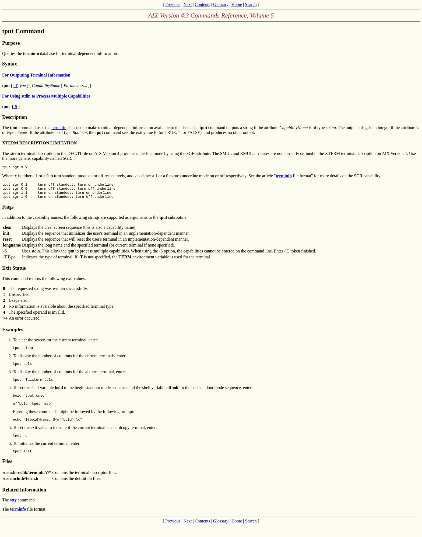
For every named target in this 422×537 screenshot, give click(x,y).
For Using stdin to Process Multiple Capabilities (46, 96)
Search (251, 4)
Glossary (220, 4)
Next (187, 4)
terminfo (59, 127)
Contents (202, 4)
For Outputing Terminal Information (36, 75)
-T (25, 385)
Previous (172, 4)
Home (236, 4)
